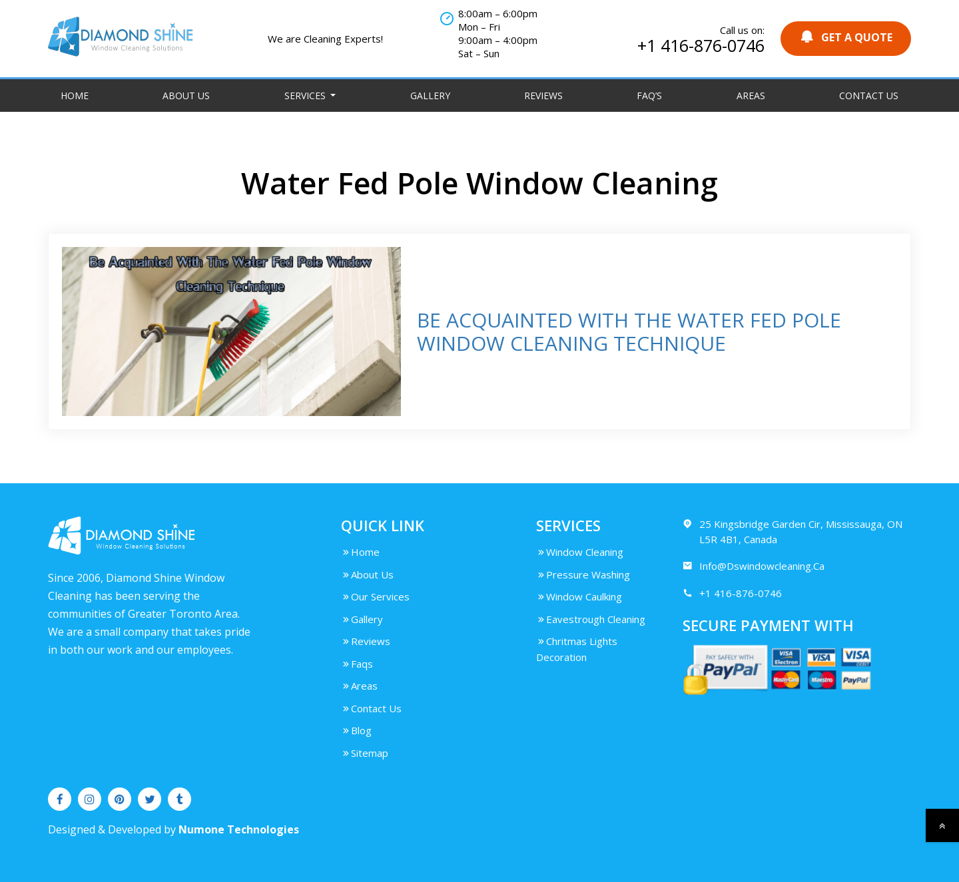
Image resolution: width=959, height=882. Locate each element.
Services (306, 95)
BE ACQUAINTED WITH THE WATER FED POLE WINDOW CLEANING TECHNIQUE (629, 331)
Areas (751, 95)
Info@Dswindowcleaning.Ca (753, 566)
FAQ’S (649, 95)
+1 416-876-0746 (701, 45)
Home (75, 95)
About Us (186, 95)
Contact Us (868, 95)
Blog (356, 730)
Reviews (543, 95)
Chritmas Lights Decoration (576, 649)
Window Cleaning (579, 551)
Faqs (357, 663)
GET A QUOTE (846, 37)
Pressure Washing (583, 574)
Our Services (375, 596)
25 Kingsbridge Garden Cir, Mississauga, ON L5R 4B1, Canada (792, 531)
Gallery (430, 95)
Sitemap (364, 753)
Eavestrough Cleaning (590, 619)
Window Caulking (579, 596)
